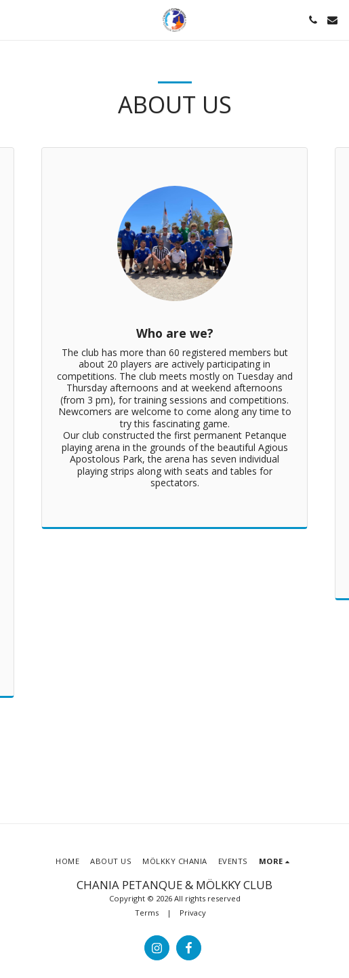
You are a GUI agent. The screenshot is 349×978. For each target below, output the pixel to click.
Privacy (193, 912)
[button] (14, 19)
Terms (147, 912)
